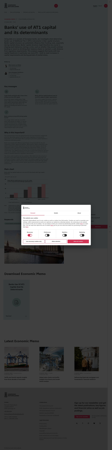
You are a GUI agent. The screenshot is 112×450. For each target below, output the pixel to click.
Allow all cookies (78, 241)
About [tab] (79, 213)
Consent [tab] (32, 213)
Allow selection (56, 241)
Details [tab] (56, 213)
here (81, 223)
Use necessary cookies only (34, 241)
